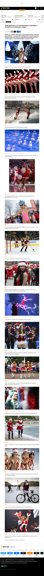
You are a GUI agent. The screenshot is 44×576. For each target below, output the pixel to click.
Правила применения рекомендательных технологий (11, 562)
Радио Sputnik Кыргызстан (18, 550)
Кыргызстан (3, 550)
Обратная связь (24, 562)
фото (38, 550)
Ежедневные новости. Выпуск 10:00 (20, 17)
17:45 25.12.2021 (8, 29)
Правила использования (9, 559)
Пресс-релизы (31, 559)
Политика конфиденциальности (6, 561)
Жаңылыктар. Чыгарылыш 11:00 (34, 16)
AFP (9, 65)
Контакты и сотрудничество (19, 559)
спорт (30, 550)
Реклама (26, 559)
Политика (9, 550)
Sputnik (10, 153)
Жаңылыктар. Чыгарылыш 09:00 (6, 17)
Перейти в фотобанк (20, 153)
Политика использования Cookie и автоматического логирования (25, 561)
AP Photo (10, 94)
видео (34, 550)
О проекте (2, 559)
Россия (26, 550)
